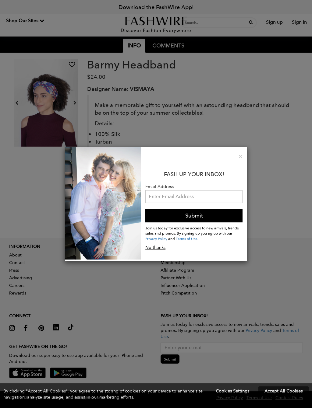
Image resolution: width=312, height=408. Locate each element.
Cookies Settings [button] (232, 391)
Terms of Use (186, 238)
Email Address (159, 186)
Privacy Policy (156, 238)
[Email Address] (194, 196)
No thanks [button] (155, 247)
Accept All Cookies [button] (283, 391)
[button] (156, 395)
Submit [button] (194, 215)
